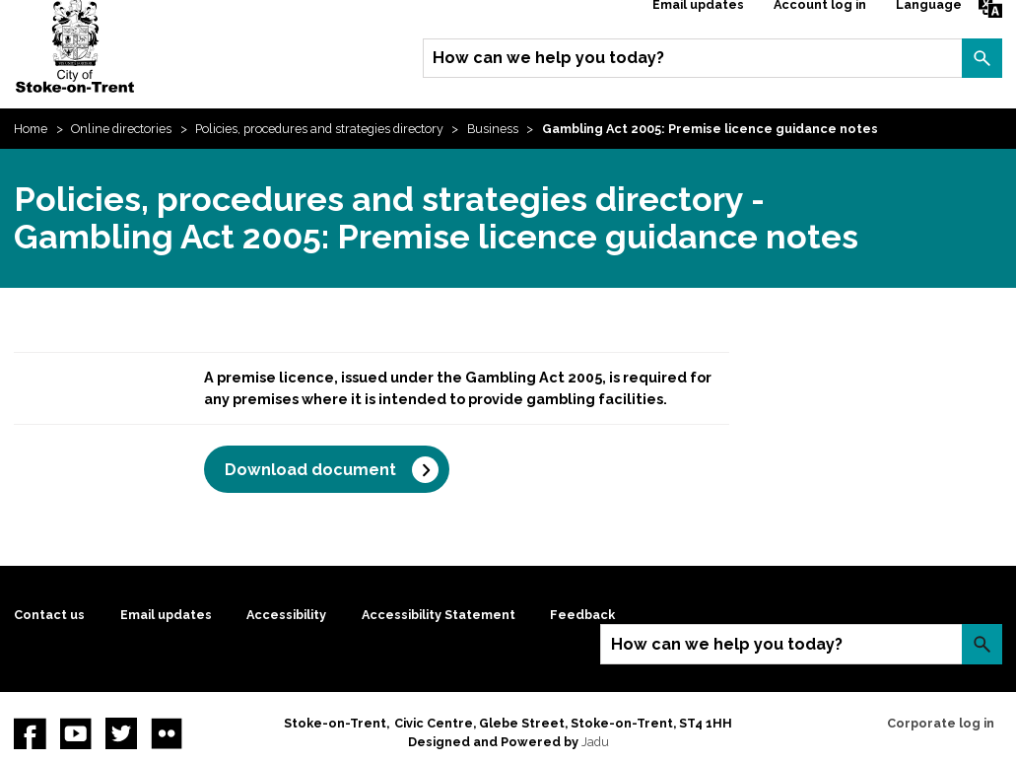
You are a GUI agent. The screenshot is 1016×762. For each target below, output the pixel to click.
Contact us (49, 614)
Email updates (166, 614)
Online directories (121, 128)
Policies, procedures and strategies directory (319, 128)
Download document (310, 469)
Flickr (166, 733)
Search (981, 58)
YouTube (76, 733)
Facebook (29, 733)
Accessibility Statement (438, 614)
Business (492, 128)
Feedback (582, 614)
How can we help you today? (548, 57)
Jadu (595, 741)
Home (30, 128)
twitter (121, 733)
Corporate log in (940, 723)
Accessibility (286, 614)
